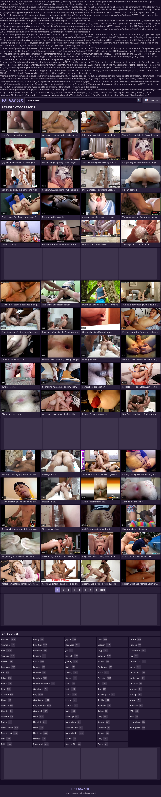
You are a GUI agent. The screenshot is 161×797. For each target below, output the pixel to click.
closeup (7, 717)
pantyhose (105, 667)
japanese (72, 645)
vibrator (136, 689)
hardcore (40, 733)
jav (69, 650)
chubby (7, 711)
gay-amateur (42, 705)
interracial (41, 744)
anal (6, 650)
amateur (8, 639)
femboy (39, 672)
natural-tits (73, 744)
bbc (5, 672)
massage (71, 717)
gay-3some (41, 700)
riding (103, 711)
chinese (7, 705)
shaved (104, 722)
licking (71, 700)
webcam (136, 705)
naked (70, 739)
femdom (40, 678)
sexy (103, 717)
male (70, 711)
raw (102, 689)
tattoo (135, 639)
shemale (104, 728)
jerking (71, 661)
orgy (103, 650)
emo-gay (40, 645)
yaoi (134, 717)
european (40, 650)
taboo (103, 744)
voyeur (135, 700)
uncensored (138, 661)
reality (104, 700)
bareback (8, 667)
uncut (135, 667)
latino (71, 694)
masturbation (74, 733)
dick (6, 739)
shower (103, 733)
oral (102, 639)
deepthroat (9, 733)
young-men (137, 728)
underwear (137, 678)
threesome (138, 650)
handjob (40, 722)
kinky (70, 667)
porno (103, 672)
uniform (136, 683)
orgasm (104, 645)
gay (38, 694)
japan (70, 639)
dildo (6, 744)
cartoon (7, 694)
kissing (71, 672)
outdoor (104, 656)
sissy (103, 739)
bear (6, 689)
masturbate (73, 722)
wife (134, 711)
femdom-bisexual (44, 683)
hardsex (39, 739)
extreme (39, 656)
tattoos (135, 645)
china (6, 700)
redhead (104, 705)
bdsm (6, 678)
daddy (6, 722)
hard (38, 728)
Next (102, 590)
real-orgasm (106, 694)
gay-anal (40, 711)
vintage (136, 694)
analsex (7, 661)
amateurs (8, 645)
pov (102, 683)
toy (134, 656)
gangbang (40, 689)
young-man (137, 722)
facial (38, 661)
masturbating (74, 728)
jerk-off (71, 656)
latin (70, 689)
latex (70, 683)
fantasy (39, 667)
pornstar (104, 678)
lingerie (71, 705)
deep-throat (9, 728)
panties (103, 661)
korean (71, 678)
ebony (38, 639)
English (154, 100)
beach (6, 683)
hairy (38, 717)
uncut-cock (137, 672)
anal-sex (8, 656)
